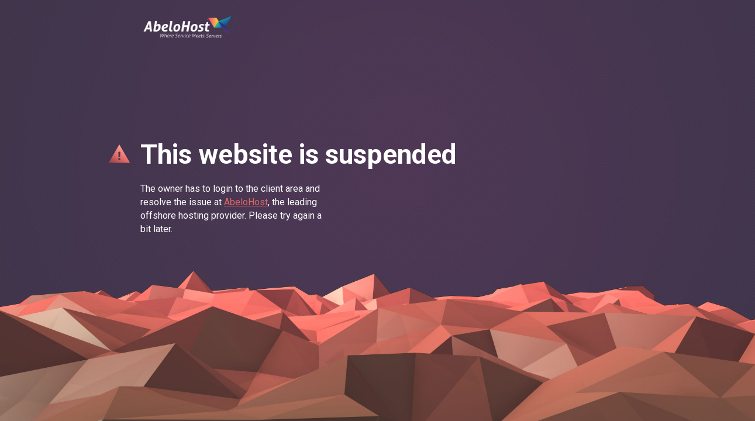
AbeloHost (246, 202)
